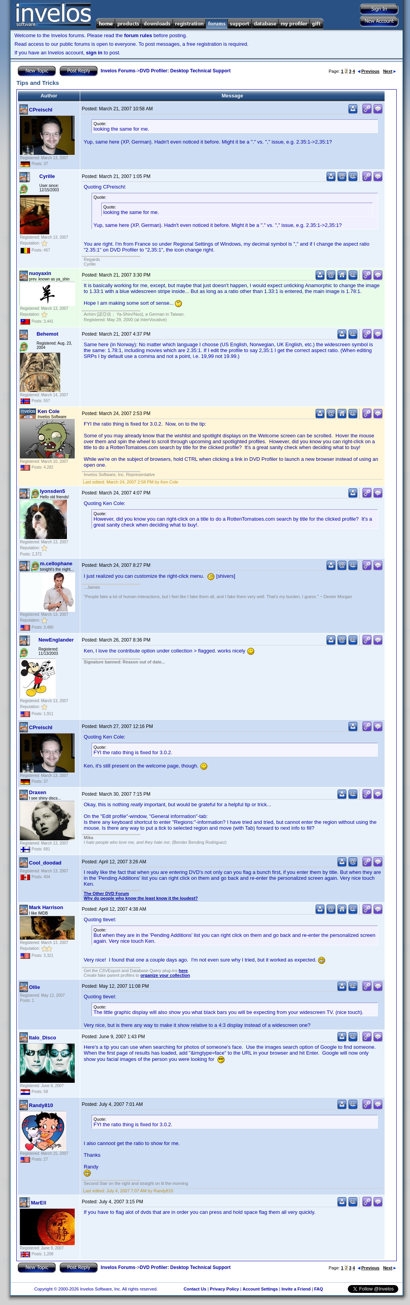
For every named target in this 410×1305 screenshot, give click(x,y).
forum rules (138, 35)
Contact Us (194, 1289)
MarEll (38, 1203)
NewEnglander (56, 640)
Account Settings (260, 1289)
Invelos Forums (118, 71)
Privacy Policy (224, 1289)
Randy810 (41, 1105)
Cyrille (47, 176)
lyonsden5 (52, 491)
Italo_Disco (42, 1038)
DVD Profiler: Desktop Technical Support (185, 71)
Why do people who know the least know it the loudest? (141, 898)
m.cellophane (56, 563)
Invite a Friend (296, 1289)
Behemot (47, 334)
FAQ (318, 1289)
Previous (368, 71)
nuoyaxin (40, 273)
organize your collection (165, 975)
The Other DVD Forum (106, 893)
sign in (94, 53)
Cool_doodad (45, 863)
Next (389, 71)
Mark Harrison (46, 907)
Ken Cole (48, 411)
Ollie (34, 987)
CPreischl (40, 110)
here (183, 970)
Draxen (37, 792)
